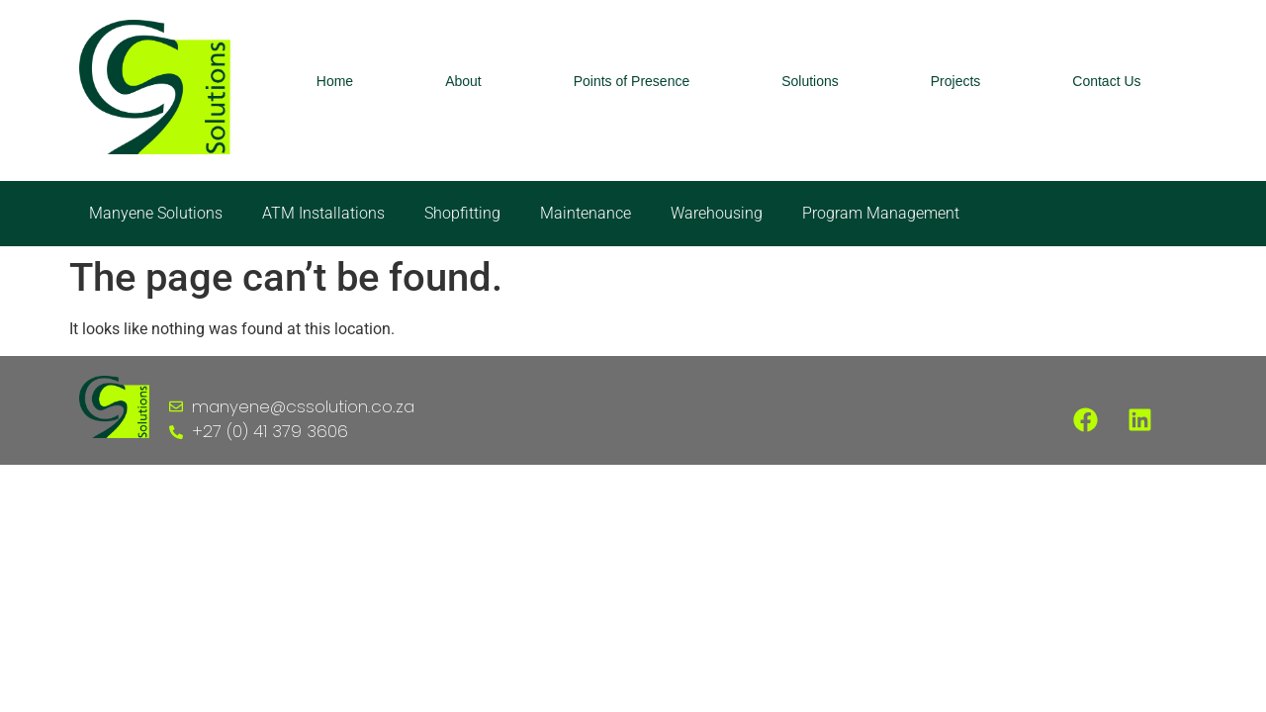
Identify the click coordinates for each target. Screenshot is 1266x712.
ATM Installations (323, 213)
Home (334, 81)
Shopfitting (462, 213)
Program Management (880, 213)
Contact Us (1106, 81)
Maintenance (585, 213)
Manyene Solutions (156, 213)
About (463, 81)
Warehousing (717, 213)
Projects (956, 81)
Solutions (810, 81)
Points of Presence (632, 81)
